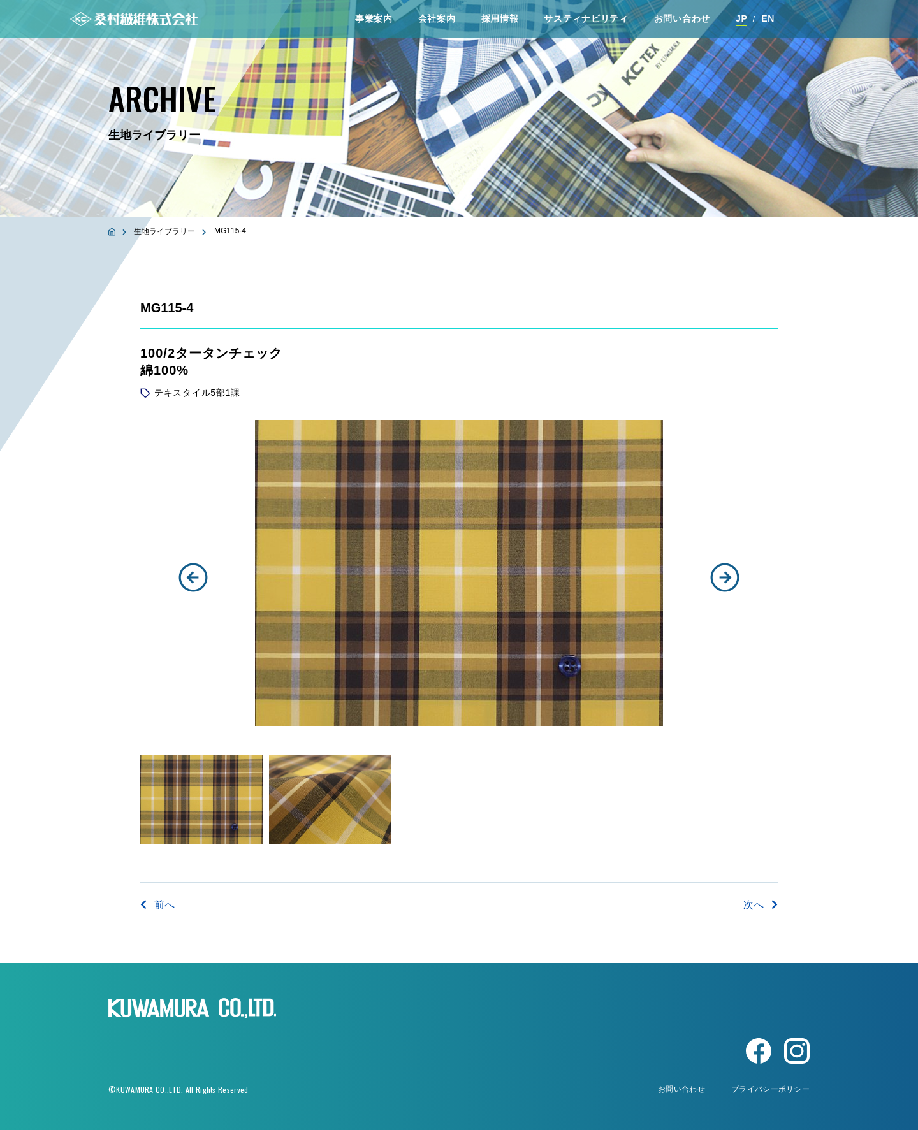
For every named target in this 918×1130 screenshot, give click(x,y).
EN (768, 18)
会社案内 (437, 18)
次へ (760, 904)
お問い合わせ (682, 18)
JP (742, 18)
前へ (157, 904)
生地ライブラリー (164, 231)
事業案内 (374, 18)
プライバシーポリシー (770, 1089)
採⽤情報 (500, 18)
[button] (193, 577)
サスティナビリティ (586, 18)
